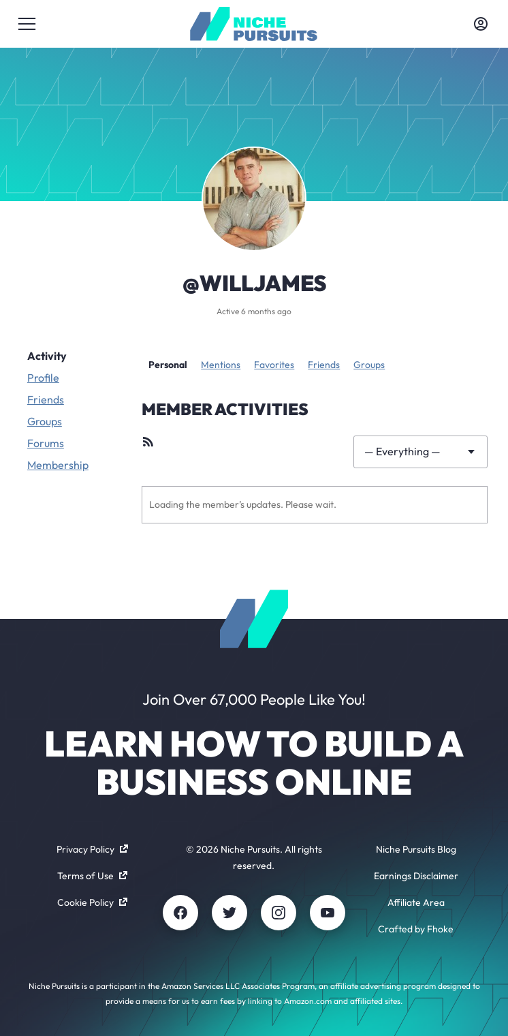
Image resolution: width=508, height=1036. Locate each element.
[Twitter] (229, 912)
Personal (167, 365)
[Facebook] (180, 912)
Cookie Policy (92, 902)
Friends (45, 399)
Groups (44, 421)
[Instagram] (278, 912)
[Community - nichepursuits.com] (253, 24)
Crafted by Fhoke (416, 929)
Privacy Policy (92, 849)
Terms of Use (92, 876)
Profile (43, 377)
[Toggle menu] (27, 24)
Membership (58, 465)
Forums (45, 443)
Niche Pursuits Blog (416, 849)
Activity (47, 356)
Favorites (274, 365)
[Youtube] (327, 912)
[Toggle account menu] (481, 24)
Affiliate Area (416, 902)
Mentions (220, 365)
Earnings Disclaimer (416, 876)
